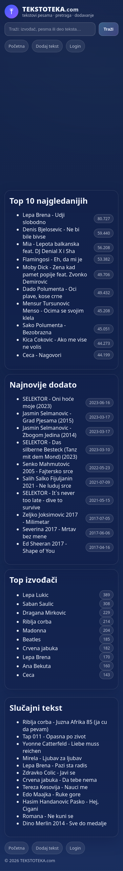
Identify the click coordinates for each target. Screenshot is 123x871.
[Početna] (49, 11)
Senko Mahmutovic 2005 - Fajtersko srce (48, 467)
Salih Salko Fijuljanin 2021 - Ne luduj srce (47, 482)
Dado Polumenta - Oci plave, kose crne (49, 292)
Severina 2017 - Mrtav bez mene (49, 532)
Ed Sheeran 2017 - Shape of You (45, 547)
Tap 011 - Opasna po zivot (54, 736)
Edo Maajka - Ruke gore (52, 794)
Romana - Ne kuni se (48, 816)
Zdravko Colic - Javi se (49, 772)
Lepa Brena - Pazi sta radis (55, 765)
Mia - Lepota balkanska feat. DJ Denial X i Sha (51, 247)
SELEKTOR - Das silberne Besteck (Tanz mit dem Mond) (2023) (50, 449)
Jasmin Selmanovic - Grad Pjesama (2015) (48, 417)
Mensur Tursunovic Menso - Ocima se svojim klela (53, 310)
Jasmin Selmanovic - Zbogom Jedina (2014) (49, 431)
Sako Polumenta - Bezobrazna (44, 328)
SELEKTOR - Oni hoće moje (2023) (48, 402)
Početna (17, 46)
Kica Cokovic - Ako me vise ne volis (55, 343)
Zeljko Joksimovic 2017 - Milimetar (50, 518)
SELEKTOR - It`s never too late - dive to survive (49, 500)
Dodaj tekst (47, 46)
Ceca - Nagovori (42, 355)
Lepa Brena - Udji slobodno (44, 218)
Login (75, 46)
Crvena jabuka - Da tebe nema (60, 779)
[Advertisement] (61, 121)
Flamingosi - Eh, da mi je (52, 259)
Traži (108, 29)
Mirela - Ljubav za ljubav (52, 758)
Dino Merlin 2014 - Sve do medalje (65, 823)
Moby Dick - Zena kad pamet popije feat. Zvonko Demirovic (55, 274)
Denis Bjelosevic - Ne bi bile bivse (51, 233)
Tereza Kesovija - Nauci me (55, 787)
